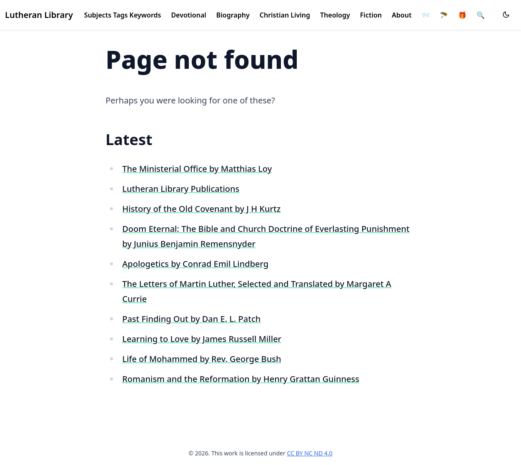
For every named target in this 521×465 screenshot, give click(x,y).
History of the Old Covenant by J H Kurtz (201, 208)
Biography (233, 15)
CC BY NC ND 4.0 (309, 453)
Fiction (371, 15)
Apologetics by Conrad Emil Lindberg (195, 263)
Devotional (188, 15)
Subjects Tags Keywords (122, 15)
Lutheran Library (39, 14)
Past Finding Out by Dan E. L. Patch (191, 318)
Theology (335, 15)
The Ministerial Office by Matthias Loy (197, 168)
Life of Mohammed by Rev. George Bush (201, 358)
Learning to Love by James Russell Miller (201, 338)
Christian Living (285, 15)
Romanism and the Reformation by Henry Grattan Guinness (240, 379)
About (401, 15)
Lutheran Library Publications (180, 188)
